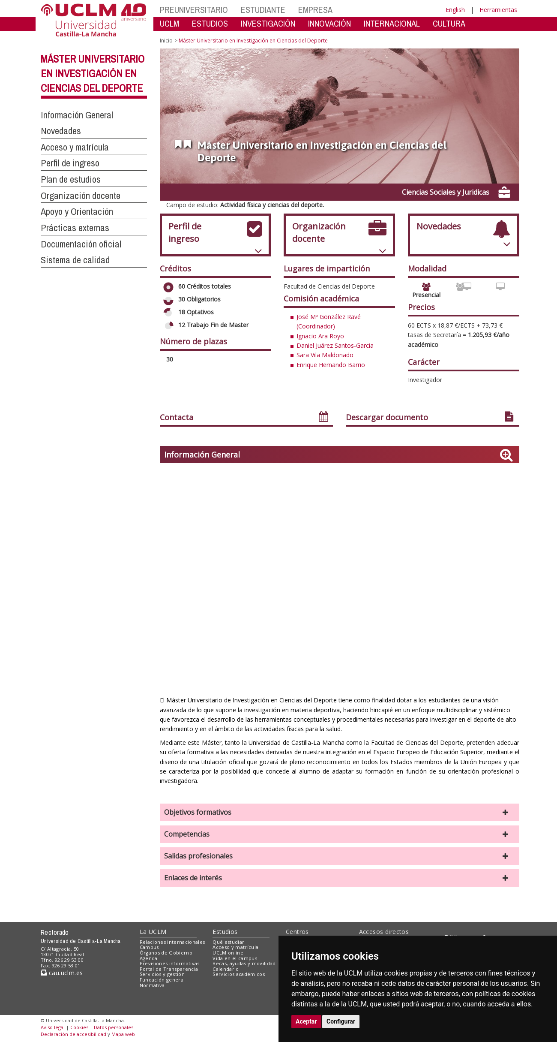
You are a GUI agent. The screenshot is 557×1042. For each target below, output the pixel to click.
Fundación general (162, 979)
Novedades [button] (61, 130)
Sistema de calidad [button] (75, 259)
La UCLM (153, 932)
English (455, 10)
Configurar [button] (340, 1021)
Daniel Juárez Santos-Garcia (335, 345)
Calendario (226, 969)
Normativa (152, 985)
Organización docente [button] (80, 195)
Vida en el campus (235, 958)
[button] (339, 812)
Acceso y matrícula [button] (75, 147)
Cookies (79, 1027)
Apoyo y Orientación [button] (77, 211)
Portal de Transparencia (169, 969)
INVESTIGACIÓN (268, 23)
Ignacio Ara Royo (320, 336)
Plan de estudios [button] (71, 179)
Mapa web (123, 1034)
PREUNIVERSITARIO (194, 9)
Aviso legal (53, 1027)
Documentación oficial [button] (81, 244)
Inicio (166, 40)
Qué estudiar (228, 942)
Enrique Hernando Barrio (330, 365)
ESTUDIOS (210, 23)
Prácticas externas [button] (75, 227)
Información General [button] (77, 114)
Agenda (149, 958)
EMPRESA (315, 9)
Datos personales (113, 1027)
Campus (149, 947)
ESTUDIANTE (263, 9)
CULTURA (449, 23)
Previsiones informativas (170, 963)
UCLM (169, 23)
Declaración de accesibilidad (73, 1034)
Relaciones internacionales (172, 942)
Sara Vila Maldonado (324, 355)
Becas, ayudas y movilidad (244, 963)
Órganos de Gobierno (166, 952)
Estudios (225, 932)
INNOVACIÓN (329, 23)
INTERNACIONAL (392, 23)
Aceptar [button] (306, 1021)
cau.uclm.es (62, 973)
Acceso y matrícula (235, 947)
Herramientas (498, 10)
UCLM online (228, 952)
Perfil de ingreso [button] (70, 163)
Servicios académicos (239, 974)
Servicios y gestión (162, 974)
